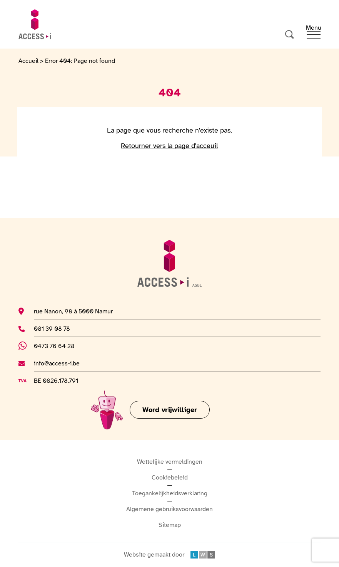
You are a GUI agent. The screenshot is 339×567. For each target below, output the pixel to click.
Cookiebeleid (170, 477)
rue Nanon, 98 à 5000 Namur (73, 311)
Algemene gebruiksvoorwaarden (169, 509)
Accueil (28, 61)
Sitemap (170, 525)
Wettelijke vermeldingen (169, 462)
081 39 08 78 (57, 328)
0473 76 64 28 (59, 346)
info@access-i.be (57, 363)
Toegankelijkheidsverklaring (169, 493)
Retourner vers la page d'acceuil (169, 145)
